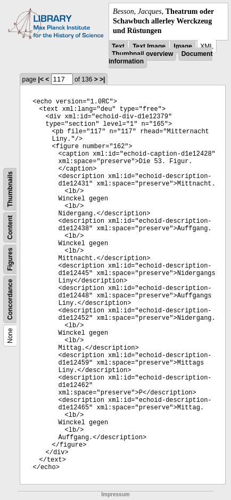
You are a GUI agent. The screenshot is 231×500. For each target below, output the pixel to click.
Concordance (10, 299)
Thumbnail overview (142, 54)
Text (118, 46)
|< (41, 79)
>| (102, 79)
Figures (10, 258)
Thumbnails (10, 189)
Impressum (115, 494)
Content (10, 227)
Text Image (149, 46)
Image (183, 46)
